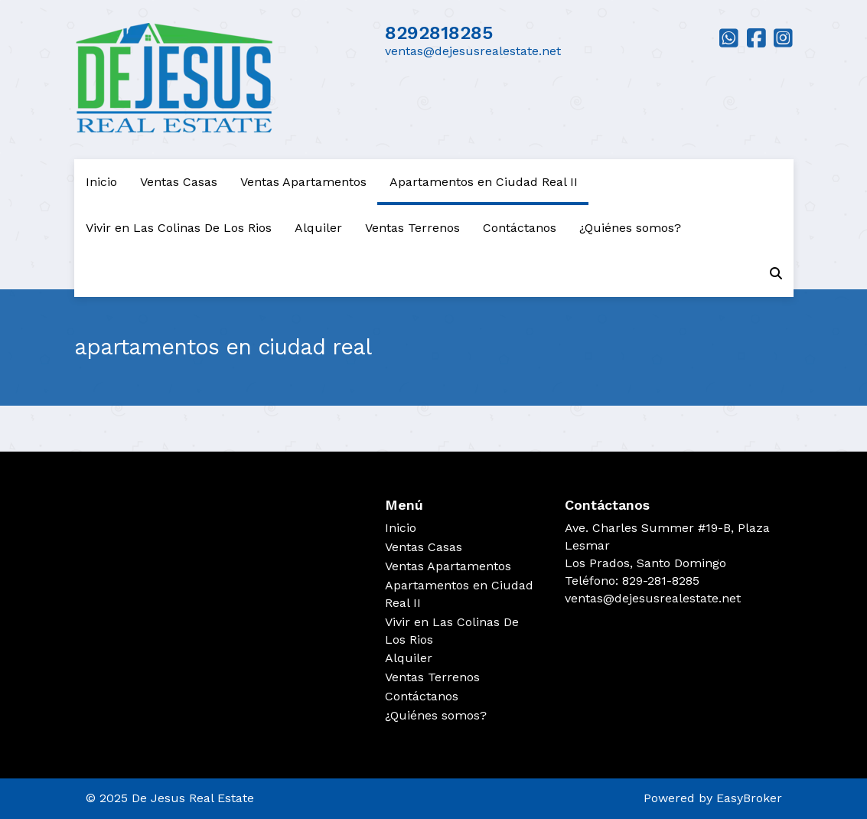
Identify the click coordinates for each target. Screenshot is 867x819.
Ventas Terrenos (412, 227)
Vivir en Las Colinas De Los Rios (179, 227)
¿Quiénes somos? (630, 227)
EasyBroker (749, 798)
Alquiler (318, 227)
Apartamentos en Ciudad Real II (483, 182)
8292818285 (439, 33)
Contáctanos (519, 227)
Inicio (101, 182)
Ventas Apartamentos (303, 182)
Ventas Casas (178, 182)
